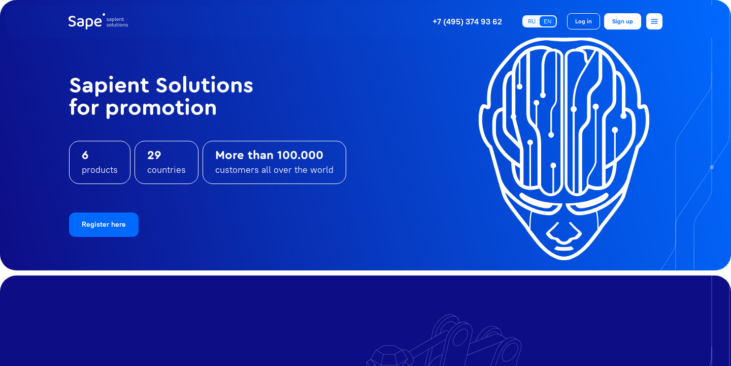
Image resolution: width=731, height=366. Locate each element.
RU (532, 21)
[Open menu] (654, 21)
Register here (104, 224)
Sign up (622, 21)
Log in (583, 21)
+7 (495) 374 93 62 (467, 21)
